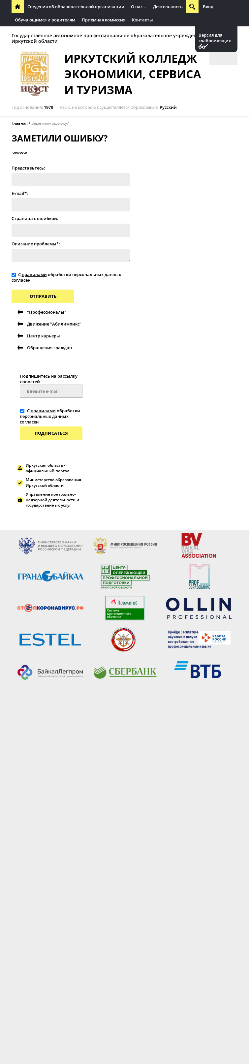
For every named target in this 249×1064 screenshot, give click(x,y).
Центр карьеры (43, 336)
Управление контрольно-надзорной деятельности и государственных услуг (52, 500)
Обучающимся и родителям (45, 20)
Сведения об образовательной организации (75, 7)
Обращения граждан (49, 348)
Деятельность (168, 7)
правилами (34, 274)
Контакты (142, 20)
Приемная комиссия (103, 20)
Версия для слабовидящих (215, 38)
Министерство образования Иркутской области (53, 482)
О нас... (138, 7)
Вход (208, 7)
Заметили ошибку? (50, 123)
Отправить (43, 296)
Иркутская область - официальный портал (47, 468)
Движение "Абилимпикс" (54, 324)
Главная (20, 123)
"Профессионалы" (46, 312)
